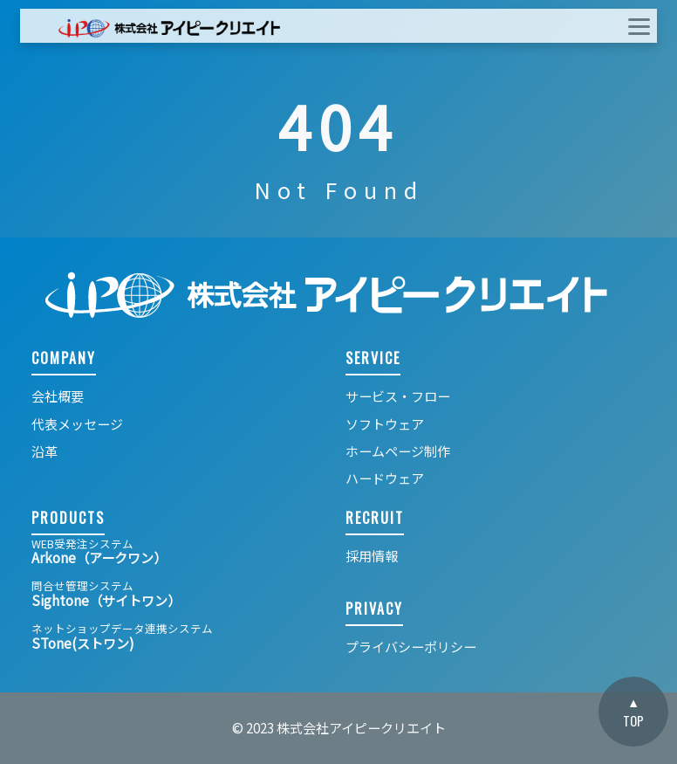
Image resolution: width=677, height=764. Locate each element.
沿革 (44, 451)
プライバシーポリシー (410, 646)
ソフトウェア (384, 424)
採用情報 (371, 556)
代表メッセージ (77, 424)
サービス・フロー (397, 396)
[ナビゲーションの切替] (627, 26)
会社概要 (57, 396)
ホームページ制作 (397, 451)
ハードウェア (384, 478)
